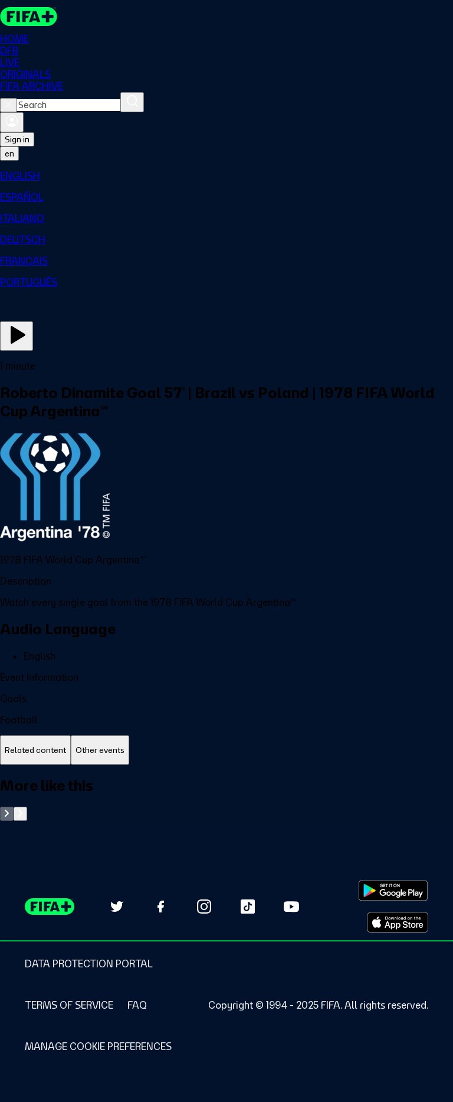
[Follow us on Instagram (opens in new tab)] (204, 907)
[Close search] (8, 105)
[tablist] (226, 750)
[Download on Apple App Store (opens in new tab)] (397, 922)
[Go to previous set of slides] (7, 814)
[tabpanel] (226, 799)
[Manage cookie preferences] (98, 1046)
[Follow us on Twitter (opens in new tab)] (117, 907)
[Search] (132, 102)
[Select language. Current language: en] (9, 153)
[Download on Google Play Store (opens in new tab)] (393, 891)
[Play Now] (16, 336)
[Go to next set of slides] (20, 814)
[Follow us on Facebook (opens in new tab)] (160, 907)
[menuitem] (226, 176)
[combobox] (68, 105)
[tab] (35, 750)
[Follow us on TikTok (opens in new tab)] (248, 907)
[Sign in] (12, 122)
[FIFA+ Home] (28, 16)
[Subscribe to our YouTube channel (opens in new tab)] (291, 907)
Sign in (17, 139)
